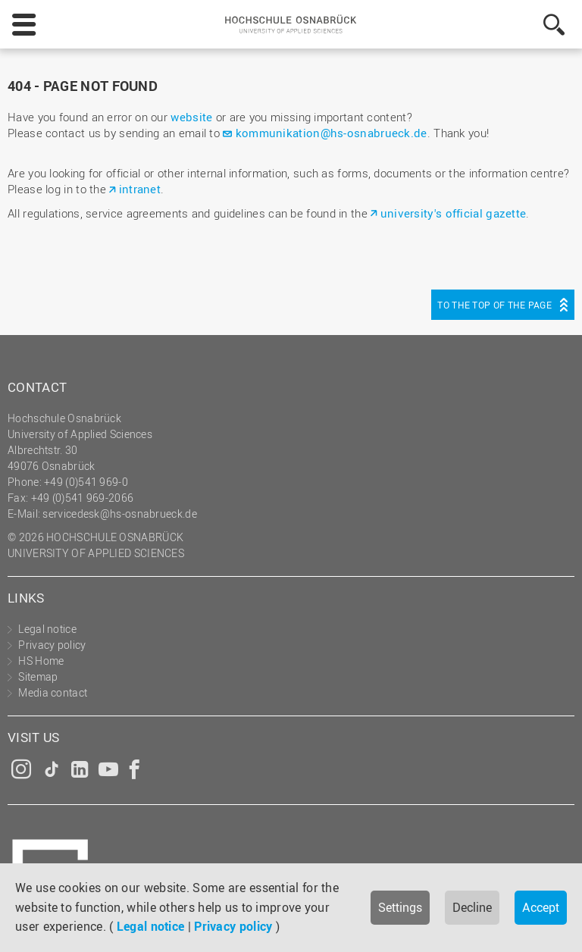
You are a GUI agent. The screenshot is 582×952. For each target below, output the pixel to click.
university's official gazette (453, 213)
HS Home (41, 660)
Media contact (52, 692)
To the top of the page (494, 305)
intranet (140, 188)
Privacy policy (233, 926)
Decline (472, 907)
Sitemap (38, 676)
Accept (540, 907)
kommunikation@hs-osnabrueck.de (331, 132)
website (191, 116)
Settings (400, 907)
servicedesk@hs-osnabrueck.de (119, 513)
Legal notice (151, 926)
